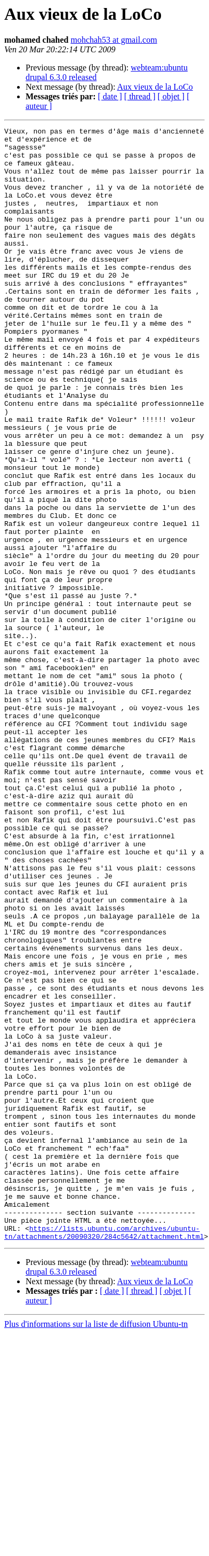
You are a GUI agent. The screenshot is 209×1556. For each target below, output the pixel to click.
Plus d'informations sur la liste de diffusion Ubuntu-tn (96, 1546)
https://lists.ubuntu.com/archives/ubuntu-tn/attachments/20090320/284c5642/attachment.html (104, 1454)
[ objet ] (170, 96)
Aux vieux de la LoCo (155, 86)
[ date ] (110, 96)
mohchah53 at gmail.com (113, 39)
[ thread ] (140, 96)
